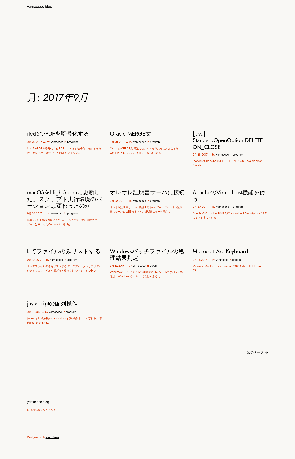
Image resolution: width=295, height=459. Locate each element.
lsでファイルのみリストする (64, 251)
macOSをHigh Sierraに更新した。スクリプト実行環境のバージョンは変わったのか (64, 199)
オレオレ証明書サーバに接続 (147, 192)
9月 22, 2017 (117, 201)
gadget (236, 260)
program (72, 142)
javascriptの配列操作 (52, 303)
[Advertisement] (147, 43)
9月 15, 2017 (117, 265)
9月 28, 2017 (117, 142)
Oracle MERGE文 (130, 133)
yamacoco (57, 142)
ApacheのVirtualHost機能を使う (229, 195)
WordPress (52, 437)
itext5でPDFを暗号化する (58, 133)
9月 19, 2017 (34, 260)
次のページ (257, 352)
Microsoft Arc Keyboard (220, 251)
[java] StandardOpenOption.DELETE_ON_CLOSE (229, 140)
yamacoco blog (39, 6)
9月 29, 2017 (34, 142)
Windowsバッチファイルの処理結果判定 (147, 254)
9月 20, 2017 (200, 206)
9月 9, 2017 (33, 312)
